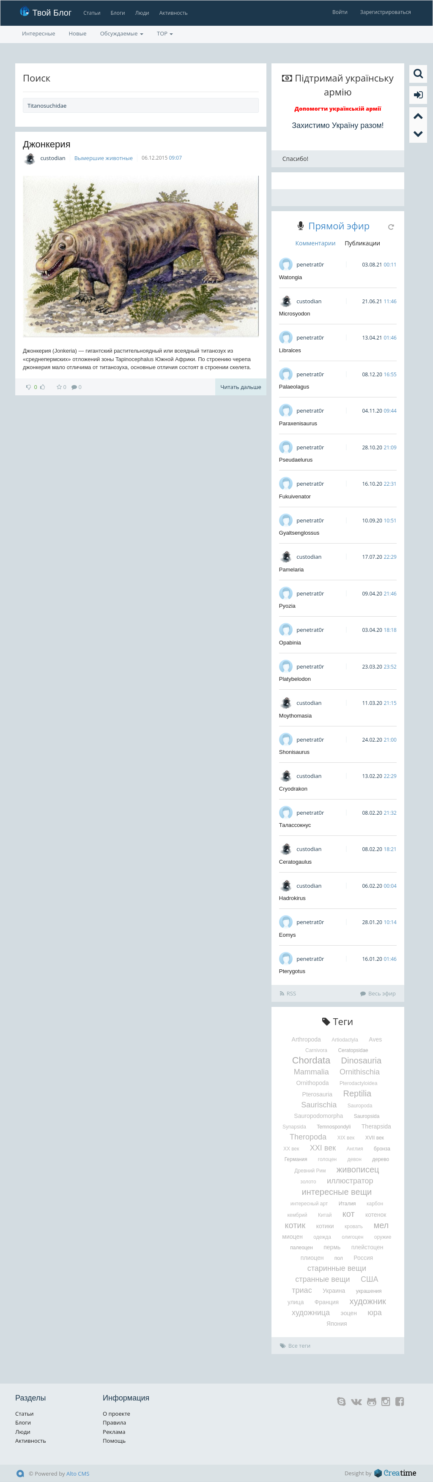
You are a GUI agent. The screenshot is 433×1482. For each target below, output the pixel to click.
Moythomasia (295, 715)
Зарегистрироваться (385, 12)
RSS (288, 993)
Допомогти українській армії (338, 108)
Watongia (290, 277)
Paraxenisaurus (298, 423)
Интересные (38, 33)
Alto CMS (77, 1473)
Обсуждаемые (121, 33)
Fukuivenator (295, 496)
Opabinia (290, 642)
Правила (114, 1422)
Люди (142, 12)
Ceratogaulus (295, 862)
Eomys (287, 935)
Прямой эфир (339, 225)
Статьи (91, 12)
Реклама (114, 1432)
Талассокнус (295, 825)
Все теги (295, 1345)
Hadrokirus (292, 898)
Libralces (290, 350)
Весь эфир (378, 993)
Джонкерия (47, 144)
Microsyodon (294, 313)
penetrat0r (310, 264)
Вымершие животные (103, 158)
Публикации (362, 243)
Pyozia (287, 606)
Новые (78, 33)
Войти (340, 12)
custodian (52, 158)
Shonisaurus (294, 752)
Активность (173, 12)
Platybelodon (295, 679)
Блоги (118, 12)
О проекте (116, 1413)
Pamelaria (291, 569)
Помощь (114, 1440)
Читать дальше (240, 387)
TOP (165, 33)
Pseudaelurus (296, 460)
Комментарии (316, 243)
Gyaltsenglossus (299, 533)
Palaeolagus (294, 386)
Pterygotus (292, 971)
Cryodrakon (293, 789)
